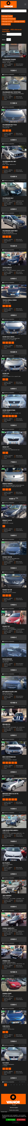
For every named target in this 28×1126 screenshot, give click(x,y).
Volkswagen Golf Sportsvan (8, 18)
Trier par (4, 34)
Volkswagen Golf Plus (7, 21)
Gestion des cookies (14, 1110)
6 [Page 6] (19, 1084)
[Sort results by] (14, 34)
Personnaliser (15, 1122)
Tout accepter (10, 1119)
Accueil (14, 1105)
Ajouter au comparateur (9, 74)
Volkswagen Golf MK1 (19, 21)
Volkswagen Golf (6, 24)
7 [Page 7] (22, 1084)
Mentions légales (14, 1107)
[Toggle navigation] (25, 4)
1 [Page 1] (5, 1084)
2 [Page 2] (8, 1084)
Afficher (4, 39)
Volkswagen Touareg (7, 16)
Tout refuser (21, 1119)
